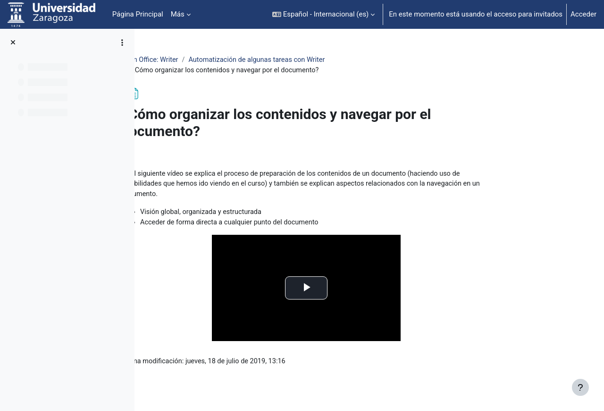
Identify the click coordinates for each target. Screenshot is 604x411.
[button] (323, 14)
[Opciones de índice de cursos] (122, 42)
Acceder (583, 14)
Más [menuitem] (178, 14)
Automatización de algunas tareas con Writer (316, 60)
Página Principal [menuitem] (137, 14)
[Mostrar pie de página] (580, 387)
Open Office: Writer (206, 60)
